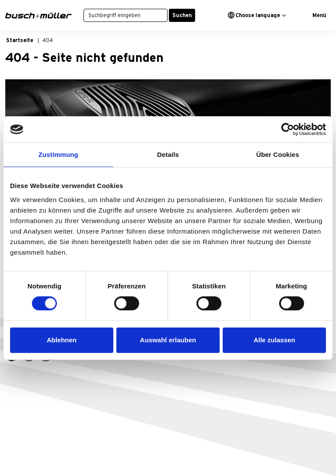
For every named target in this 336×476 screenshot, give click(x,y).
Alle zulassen (274, 340)
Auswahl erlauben (168, 340)
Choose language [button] (254, 15)
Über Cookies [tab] (277, 154)
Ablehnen (62, 340)
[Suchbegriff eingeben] (126, 15)
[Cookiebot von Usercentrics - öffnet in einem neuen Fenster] (287, 129)
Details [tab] (168, 154)
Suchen (182, 15)
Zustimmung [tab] (58, 154)
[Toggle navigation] (316, 15)
